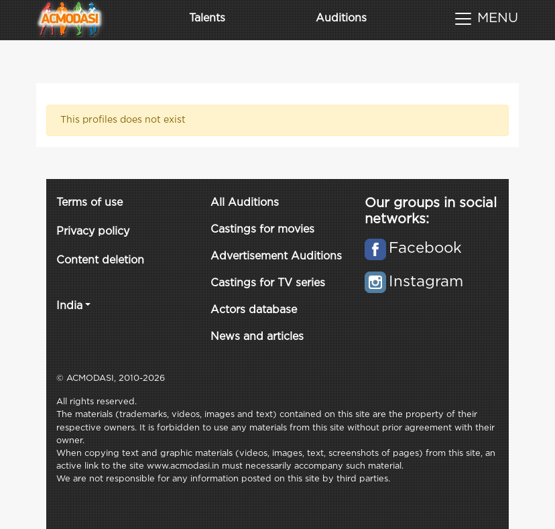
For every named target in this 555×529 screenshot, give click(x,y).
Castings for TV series (267, 283)
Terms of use (89, 203)
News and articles (257, 337)
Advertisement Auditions (276, 256)
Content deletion (100, 260)
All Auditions (244, 203)
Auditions (341, 18)
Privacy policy (92, 232)
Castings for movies (262, 230)
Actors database (253, 310)
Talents (207, 18)
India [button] (69, 306)
